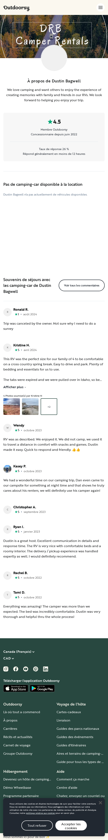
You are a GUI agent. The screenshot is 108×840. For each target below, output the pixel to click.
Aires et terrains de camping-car (81, 753)
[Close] (100, 807)
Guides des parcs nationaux (78, 728)
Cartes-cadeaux (69, 711)
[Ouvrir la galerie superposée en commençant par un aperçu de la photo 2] (30, 406)
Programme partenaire (21, 795)
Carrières (10, 728)
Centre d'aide (67, 787)
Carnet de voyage (16, 745)
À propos (10, 720)
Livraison (63, 720)
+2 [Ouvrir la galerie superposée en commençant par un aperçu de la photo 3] (48, 406)
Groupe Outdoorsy (17, 753)
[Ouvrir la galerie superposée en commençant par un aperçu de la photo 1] (11, 406)
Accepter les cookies (71, 831)
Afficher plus (14, 386)
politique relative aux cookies (40, 818)
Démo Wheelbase (17, 787)
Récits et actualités (17, 736)
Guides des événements (75, 736)
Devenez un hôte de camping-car (29, 779)
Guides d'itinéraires (71, 745)
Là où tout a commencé (21, 711)
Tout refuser (37, 830)
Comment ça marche (73, 779)
